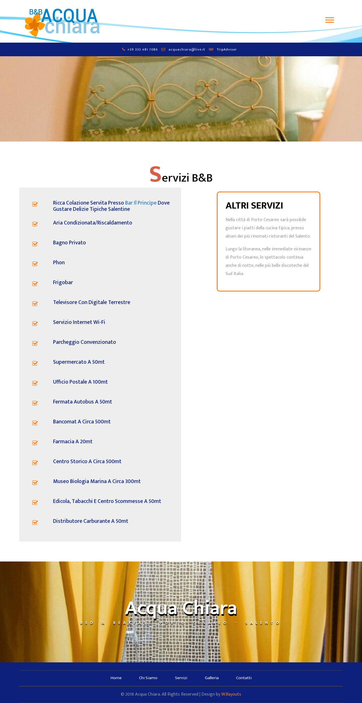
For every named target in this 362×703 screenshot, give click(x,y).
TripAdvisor (227, 50)
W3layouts (231, 694)
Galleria (212, 677)
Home (115, 677)
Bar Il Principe (141, 202)
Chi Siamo (148, 677)
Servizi (181, 677)
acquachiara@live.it (187, 50)
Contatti (244, 677)
